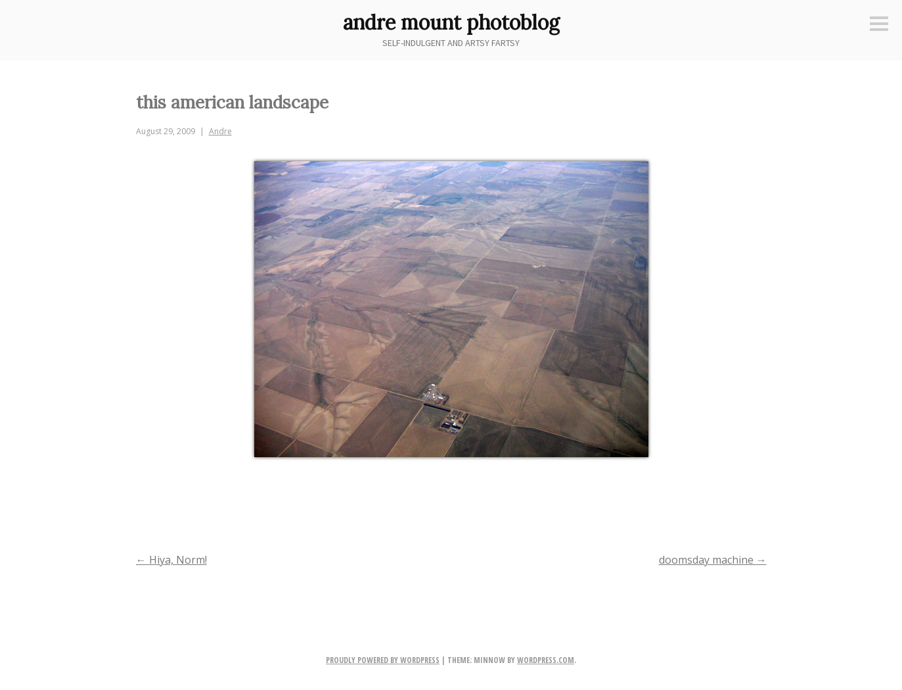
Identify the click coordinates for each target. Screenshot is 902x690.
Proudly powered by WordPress (383, 660)
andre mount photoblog (451, 22)
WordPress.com (545, 660)
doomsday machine (713, 560)
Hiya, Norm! (171, 560)
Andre (220, 131)
